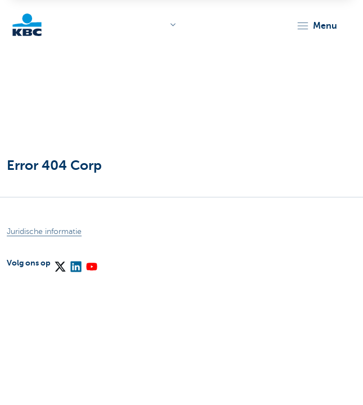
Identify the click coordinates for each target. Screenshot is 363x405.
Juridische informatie (44, 231)
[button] (316, 26)
